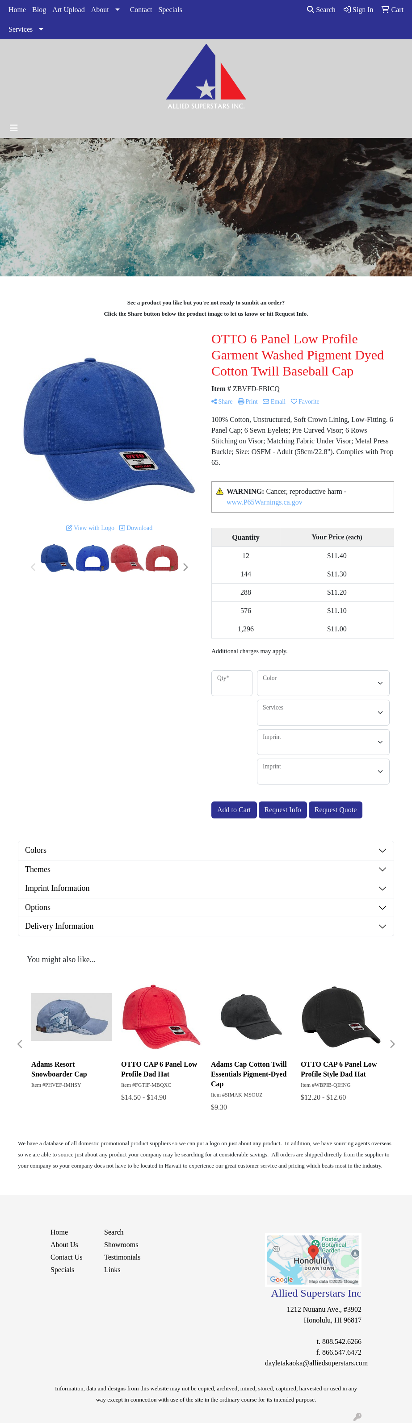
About (100, 9)
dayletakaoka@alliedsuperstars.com (316, 1363)
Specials (170, 9)
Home (17, 9)
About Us (64, 1244)
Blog (39, 9)
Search (321, 9)
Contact (141, 9)
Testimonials (122, 1257)
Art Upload (68, 9)
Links (112, 1269)
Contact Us (66, 1257)
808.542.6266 (342, 1341)
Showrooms (121, 1244)
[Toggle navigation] (13, 128)
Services (20, 29)
